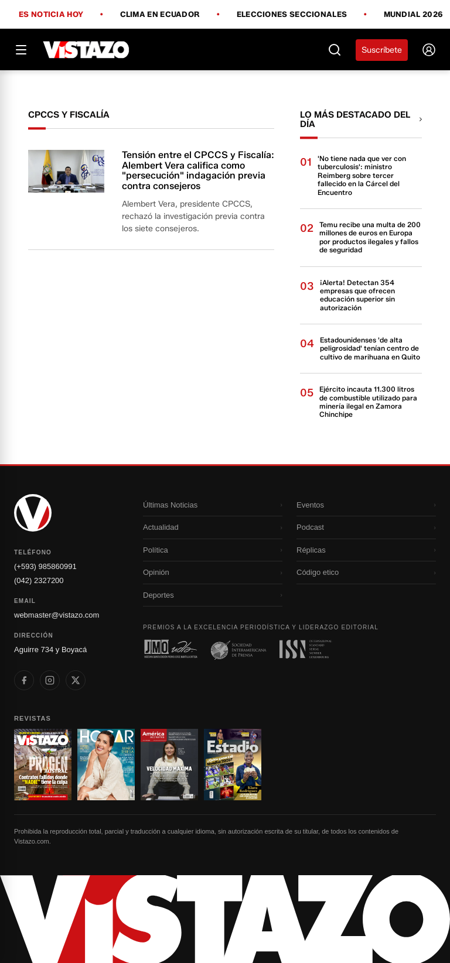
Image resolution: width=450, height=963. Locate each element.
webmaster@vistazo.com (56, 615)
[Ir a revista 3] (169, 764)
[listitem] (24, 680)
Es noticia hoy (51, 15)
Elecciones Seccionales (292, 15)
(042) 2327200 (39, 580)
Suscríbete (382, 50)
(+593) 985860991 (45, 566)
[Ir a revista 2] (106, 764)
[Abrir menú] (21, 50)
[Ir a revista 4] (232, 764)
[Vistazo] (86, 49)
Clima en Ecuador (160, 15)
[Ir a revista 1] (42, 764)
